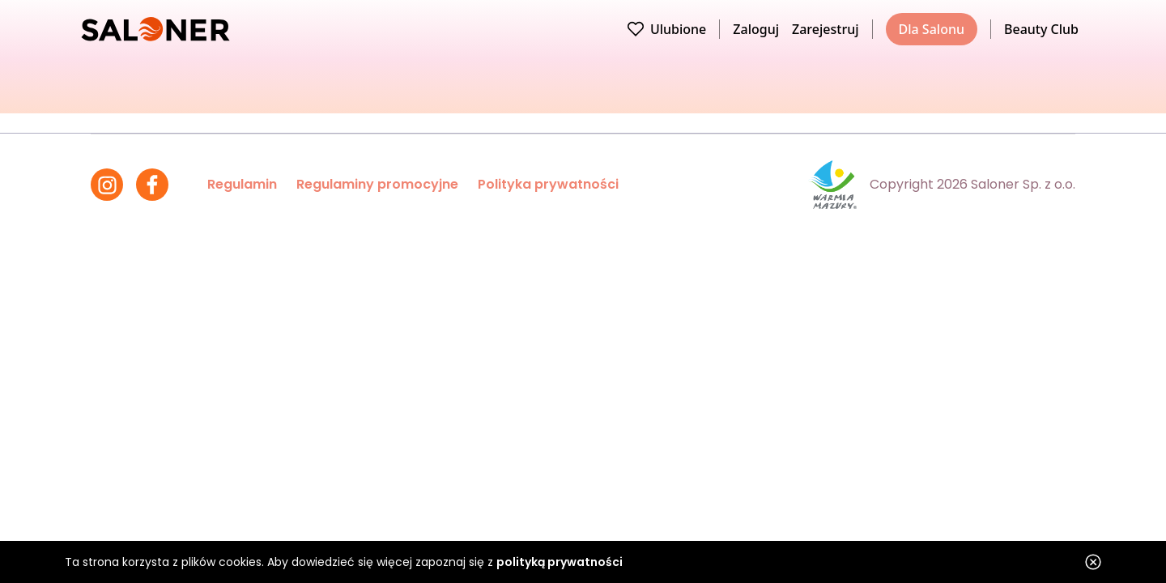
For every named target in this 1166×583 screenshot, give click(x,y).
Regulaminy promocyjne (377, 184)
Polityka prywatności (548, 184)
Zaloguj (756, 29)
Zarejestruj (825, 29)
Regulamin (242, 184)
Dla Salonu (931, 29)
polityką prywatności (559, 562)
